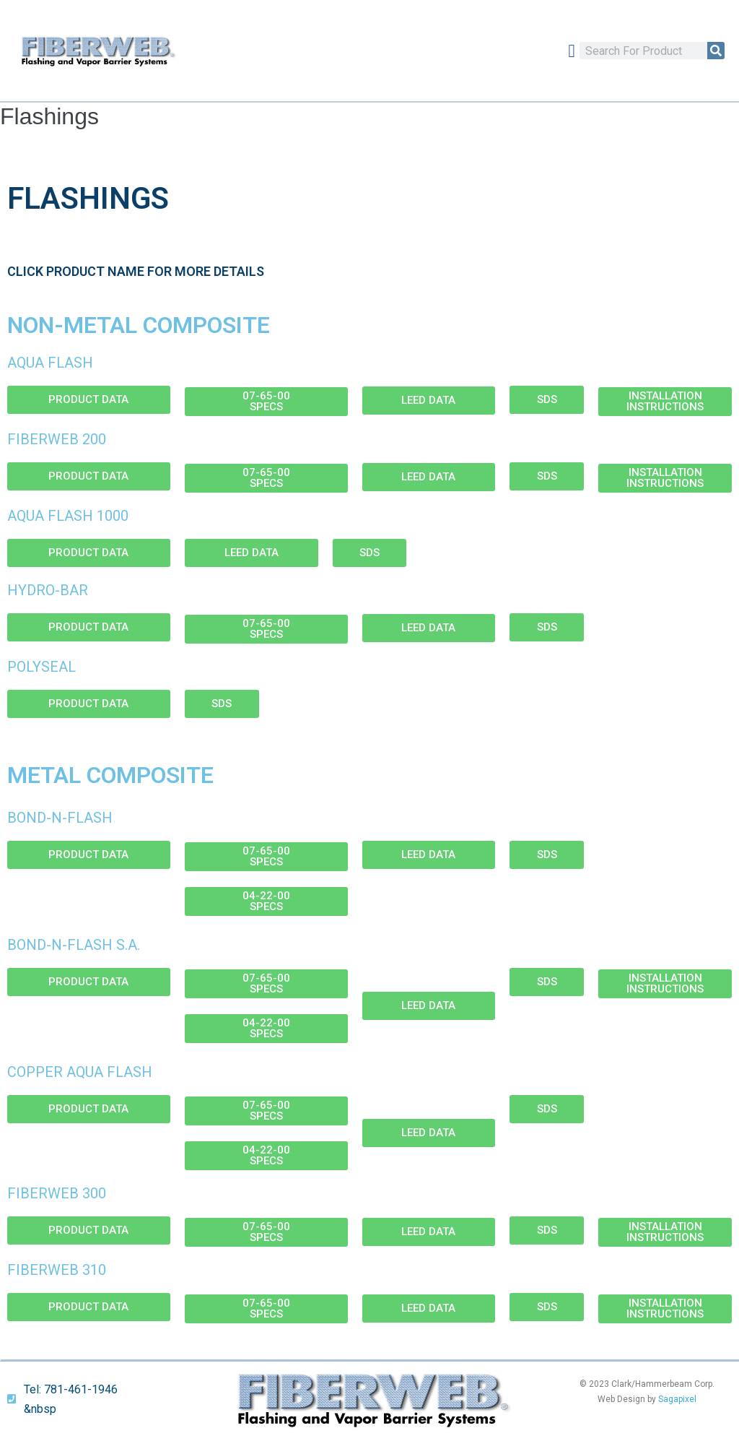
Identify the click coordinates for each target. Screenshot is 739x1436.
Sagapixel (677, 1399)
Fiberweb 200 (56, 439)
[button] (572, 50)
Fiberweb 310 (56, 1270)
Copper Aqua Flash (79, 1072)
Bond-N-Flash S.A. (73, 944)
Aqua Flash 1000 (67, 515)
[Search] (716, 50)
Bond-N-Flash (60, 817)
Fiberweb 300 (56, 1193)
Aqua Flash (50, 362)
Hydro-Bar (47, 590)
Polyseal (41, 666)
